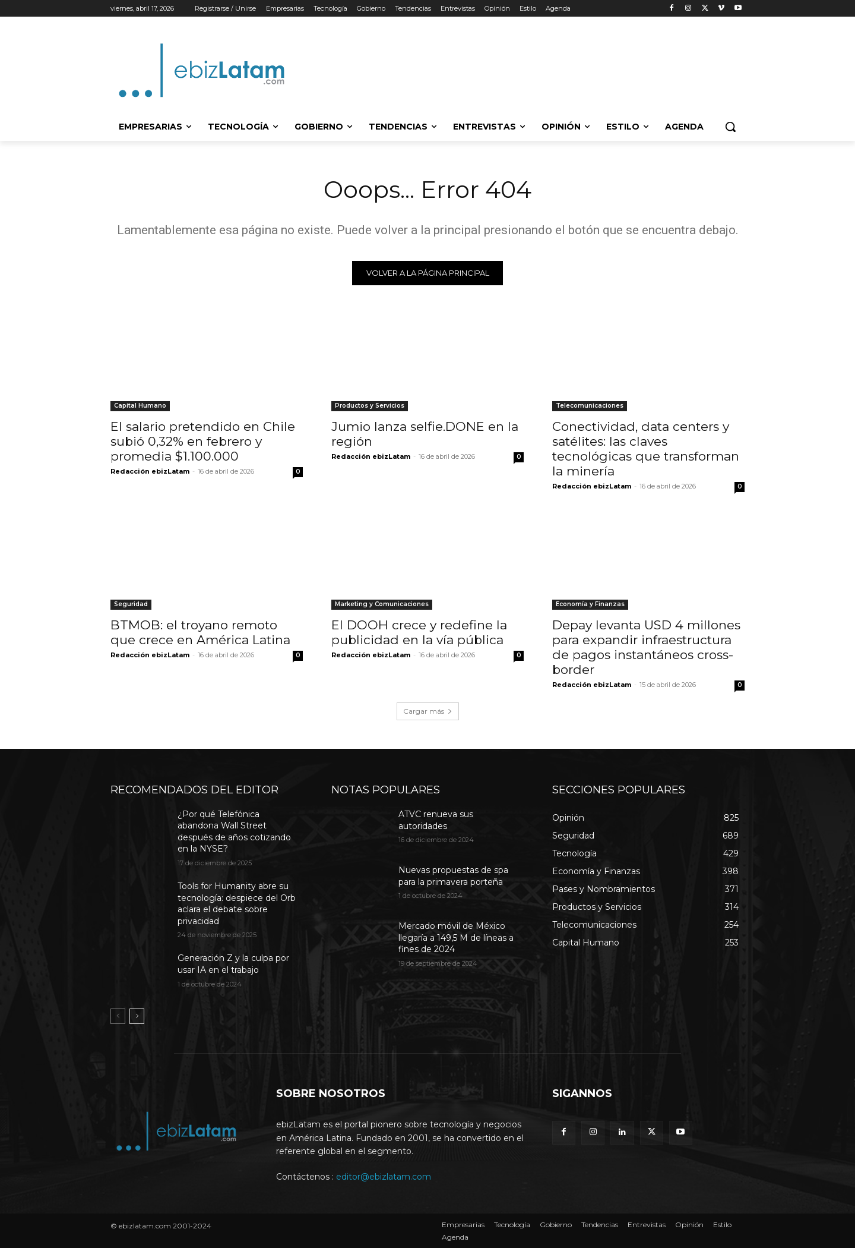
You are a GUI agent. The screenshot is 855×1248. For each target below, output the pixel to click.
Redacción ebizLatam (149, 472)
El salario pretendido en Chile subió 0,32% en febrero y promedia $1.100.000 (202, 442)
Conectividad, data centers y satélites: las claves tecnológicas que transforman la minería (645, 449)
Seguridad (131, 605)
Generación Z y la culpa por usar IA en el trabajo (233, 965)
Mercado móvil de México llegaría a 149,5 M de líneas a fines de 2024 (456, 938)
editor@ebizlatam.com (383, 1177)
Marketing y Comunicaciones (382, 605)
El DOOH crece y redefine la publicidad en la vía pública (419, 633)
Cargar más (427, 711)
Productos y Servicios (369, 406)
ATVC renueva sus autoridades (435, 820)
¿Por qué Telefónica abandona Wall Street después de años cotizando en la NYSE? (234, 832)
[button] (730, 126)
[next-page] (136, 1017)
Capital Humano (140, 406)
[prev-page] (117, 1017)
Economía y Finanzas (590, 605)
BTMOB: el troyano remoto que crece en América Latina (200, 633)
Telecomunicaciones (589, 406)
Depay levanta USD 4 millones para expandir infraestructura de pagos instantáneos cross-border (646, 647)
